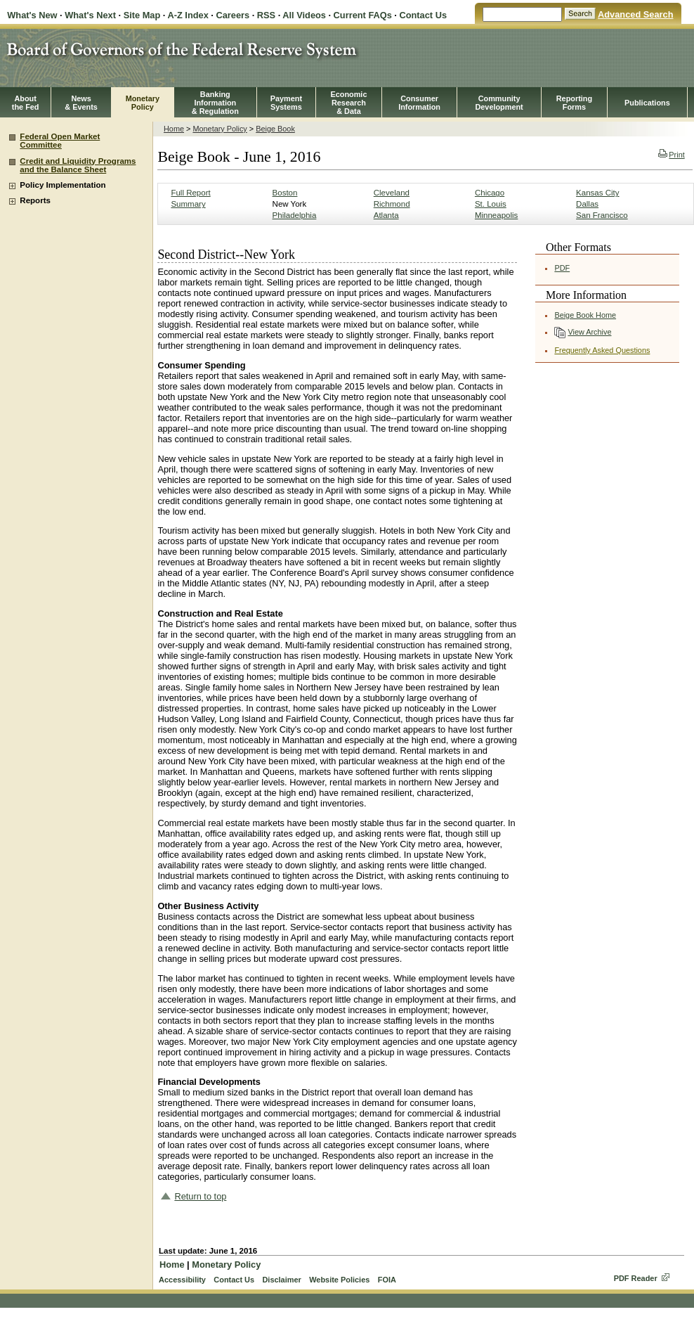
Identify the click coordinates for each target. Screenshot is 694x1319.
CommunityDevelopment (499, 102)
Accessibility (182, 1279)
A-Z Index (187, 15)
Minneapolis (496, 215)
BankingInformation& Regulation (215, 102)
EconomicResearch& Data (348, 102)
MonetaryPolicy (142, 102)
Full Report (190, 192)
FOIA (387, 1279)
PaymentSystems (286, 102)
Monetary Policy (219, 128)
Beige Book (275, 128)
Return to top (200, 1196)
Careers (232, 15)
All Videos (304, 15)
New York (290, 204)
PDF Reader (635, 1278)
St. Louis (490, 204)
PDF (562, 268)
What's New (32, 15)
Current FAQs (363, 15)
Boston (285, 192)
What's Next (90, 15)
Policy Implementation (62, 185)
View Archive (589, 332)
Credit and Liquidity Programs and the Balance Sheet (78, 165)
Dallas (587, 204)
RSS (266, 15)
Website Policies (339, 1279)
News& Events (81, 102)
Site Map (142, 15)
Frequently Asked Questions (602, 350)
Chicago (489, 192)
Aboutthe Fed (25, 102)
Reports (35, 200)
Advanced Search (635, 14)
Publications (647, 102)
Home (174, 128)
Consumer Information (419, 102)
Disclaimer (281, 1279)
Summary (188, 204)
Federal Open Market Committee (60, 140)
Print (671, 154)
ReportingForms (574, 102)
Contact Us (423, 15)
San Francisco (602, 215)
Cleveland (392, 192)
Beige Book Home (585, 315)
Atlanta (386, 215)
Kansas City (597, 192)
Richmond (392, 204)
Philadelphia (295, 215)
